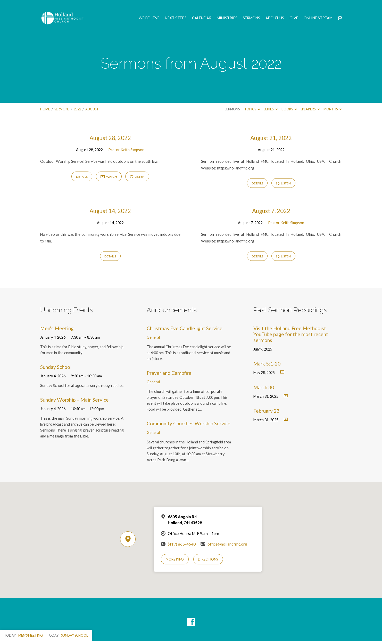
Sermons (251, 18)
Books (289, 109)
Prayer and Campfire (169, 373)
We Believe (149, 18)
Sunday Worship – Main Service (74, 400)
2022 (77, 109)
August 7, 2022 (271, 210)
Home (45, 109)
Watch (109, 177)
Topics (252, 109)
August (92, 109)
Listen (137, 176)
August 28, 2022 (110, 137)
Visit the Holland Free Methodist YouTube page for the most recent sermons (290, 334)
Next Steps (176, 18)
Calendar (201, 18)
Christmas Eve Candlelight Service (184, 328)
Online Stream (318, 18)
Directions (208, 559)
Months (332, 109)
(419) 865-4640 (182, 544)
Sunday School (55, 367)
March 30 (263, 387)
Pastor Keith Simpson (126, 150)
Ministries (227, 18)
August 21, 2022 (271, 137)
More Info (175, 559)
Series (271, 109)
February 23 (266, 411)
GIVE (293, 18)
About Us (274, 18)
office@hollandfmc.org (227, 544)
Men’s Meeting (57, 328)
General (153, 337)
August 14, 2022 (110, 210)
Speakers (310, 109)
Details (82, 176)
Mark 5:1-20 (266, 364)
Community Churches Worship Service (188, 423)
